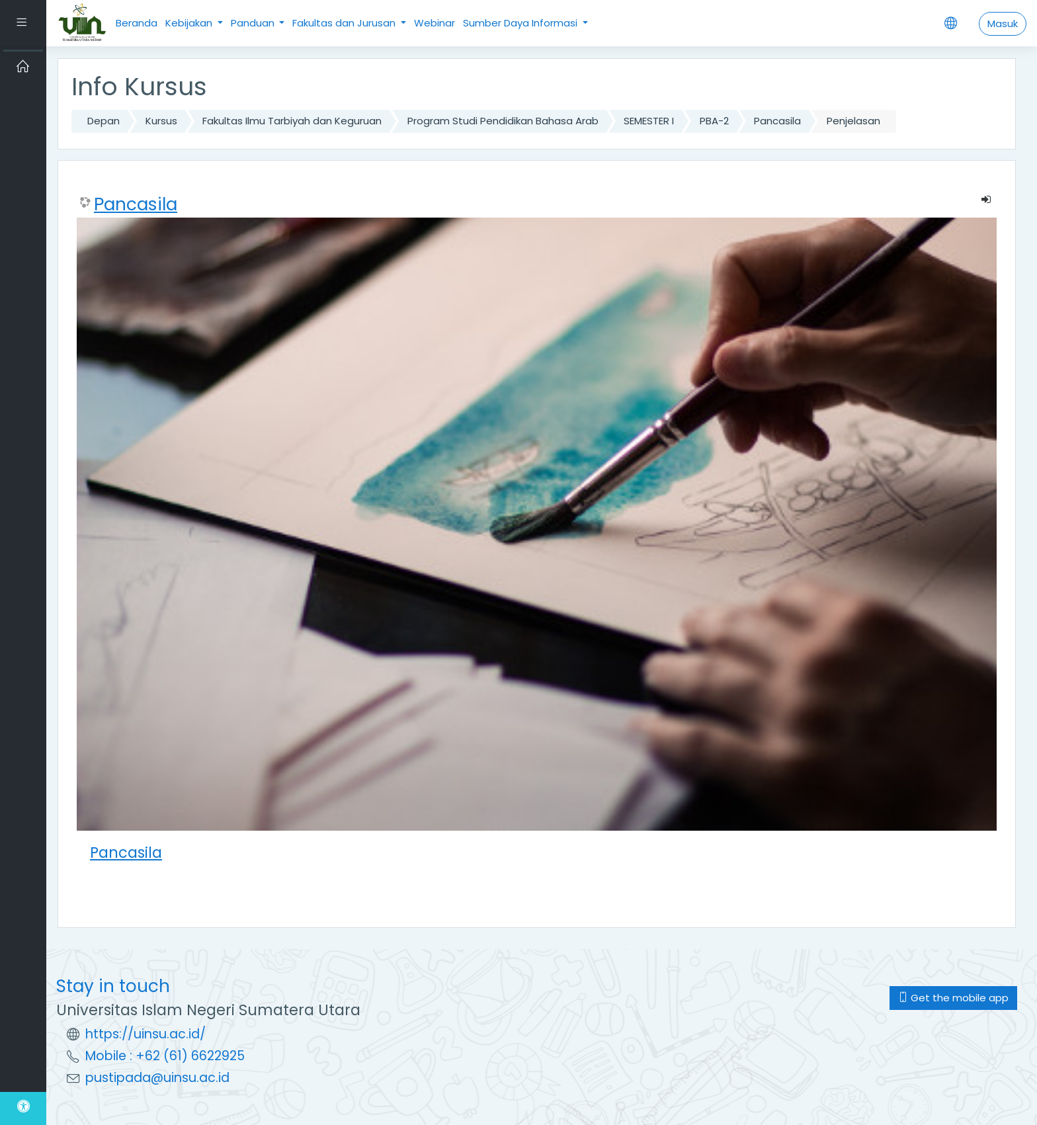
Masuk (1002, 23)
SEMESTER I (649, 121)
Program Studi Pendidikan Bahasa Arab (503, 121)
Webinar (434, 23)
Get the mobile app (953, 998)
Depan (103, 121)
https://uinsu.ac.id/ (145, 1034)
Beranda (136, 23)
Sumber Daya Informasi (521, 23)
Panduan (254, 23)
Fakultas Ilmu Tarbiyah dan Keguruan (292, 121)
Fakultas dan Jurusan (345, 23)
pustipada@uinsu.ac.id (157, 1078)
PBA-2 (714, 121)
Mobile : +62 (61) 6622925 (165, 1056)
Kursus (161, 121)
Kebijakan (190, 23)
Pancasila (777, 121)
